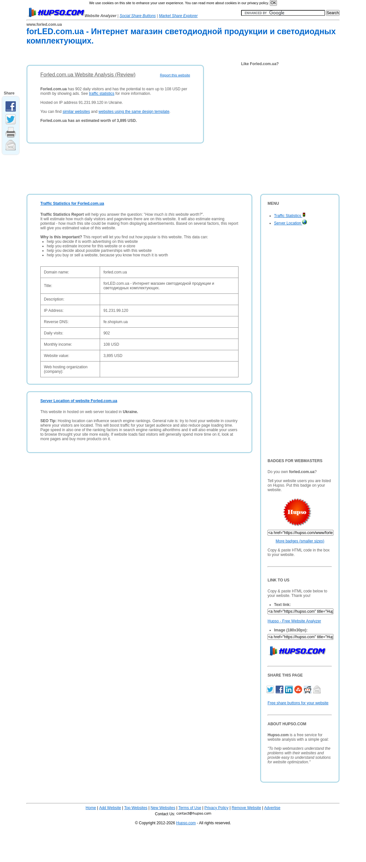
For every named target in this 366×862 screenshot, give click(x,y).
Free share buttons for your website (298, 703)
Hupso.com (186, 823)
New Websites (162, 808)
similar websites (76, 111)
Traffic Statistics (290, 215)
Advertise (272, 808)
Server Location (290, 223)
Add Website (110, 808)
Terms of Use (189, 808)
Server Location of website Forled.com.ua (78, 401)
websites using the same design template (133, 111)
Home (91, 808)
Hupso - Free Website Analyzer (294, 621)
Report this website (175, 75)
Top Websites (135, 808)
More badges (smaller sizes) (300, 541)
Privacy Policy (216, 808)
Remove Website (246, 808)
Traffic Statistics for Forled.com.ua (72, 203)
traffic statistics (101, 93)
